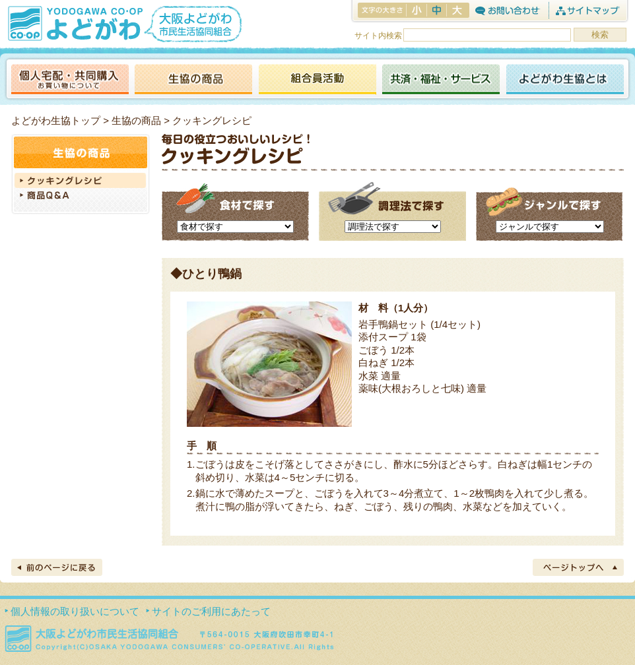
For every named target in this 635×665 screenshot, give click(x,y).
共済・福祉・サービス (441, 80)
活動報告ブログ (317, 80)
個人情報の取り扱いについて (75, 611)
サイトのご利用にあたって (211, 611)
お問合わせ (507, 10)
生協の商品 (193, 80)
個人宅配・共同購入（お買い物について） (70, 80)
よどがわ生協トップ (55, 120)
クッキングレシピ (80, 180)
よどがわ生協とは (565, 80)
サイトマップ (587, 10)
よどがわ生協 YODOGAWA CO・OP (74, 23)
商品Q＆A (80, 196)
